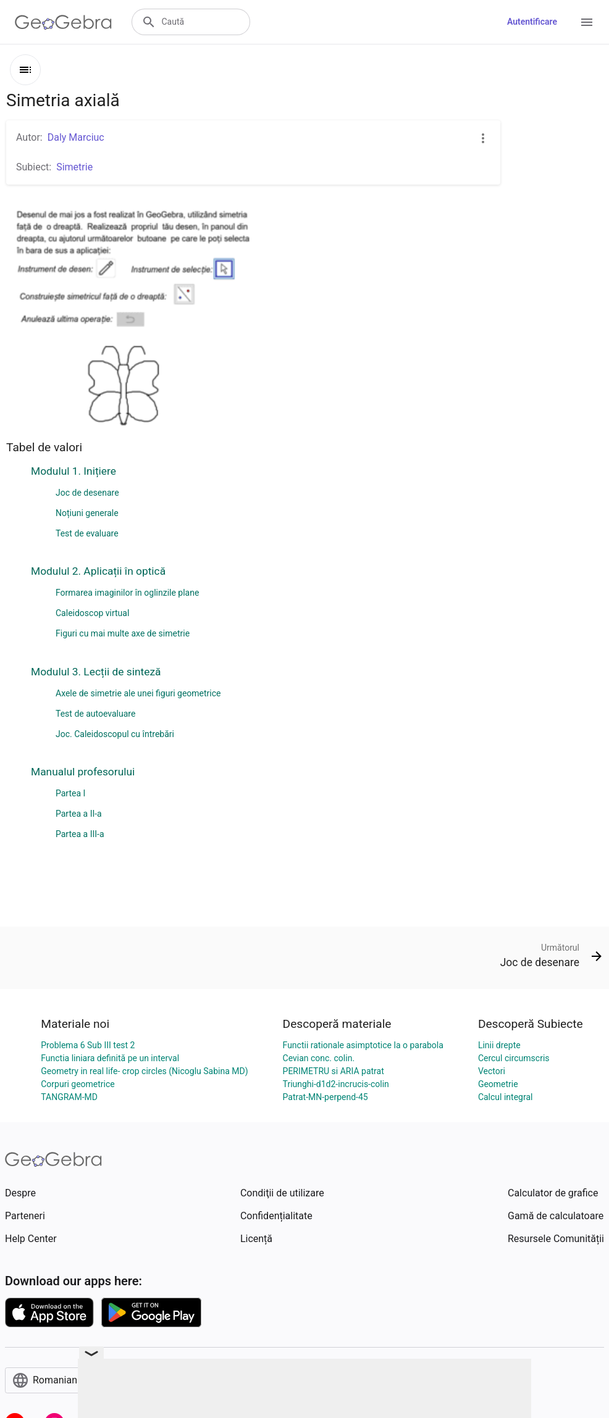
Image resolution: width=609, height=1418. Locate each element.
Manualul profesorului (83, 771)
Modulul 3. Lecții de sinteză (96, 671)
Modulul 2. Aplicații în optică (98, 571)
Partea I (70, 793)
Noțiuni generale (87, 513)
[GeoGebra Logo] (63, 22)
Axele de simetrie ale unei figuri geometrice (138, 693)
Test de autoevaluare (95, 714)
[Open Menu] (586, 22)
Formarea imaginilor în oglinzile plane (127, 593)
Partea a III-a (80, 834)
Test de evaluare (87, 533)
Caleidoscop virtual (92, 613)
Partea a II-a (79, 814)
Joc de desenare (87, 493)
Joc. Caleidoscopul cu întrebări (115, 734)
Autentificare (532, 22)
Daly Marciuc (76, 137)
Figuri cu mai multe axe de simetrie (123, 633)
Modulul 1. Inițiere (73, 471)
